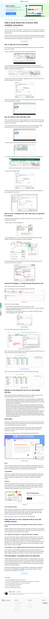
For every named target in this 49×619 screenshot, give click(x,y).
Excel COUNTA (23, 369)
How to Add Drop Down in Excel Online (13, 584)
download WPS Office (15, 516)
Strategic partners (30, 606)
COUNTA (27, 311)
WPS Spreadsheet (17, 19)
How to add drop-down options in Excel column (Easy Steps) (17, 582)
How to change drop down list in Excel (13, 587)
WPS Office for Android (18, 606)
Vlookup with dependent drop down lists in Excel (15, 579)
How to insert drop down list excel (12, 586)
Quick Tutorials (10, 19)
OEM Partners (30, 604)
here (8, 516)
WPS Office (19, 570)
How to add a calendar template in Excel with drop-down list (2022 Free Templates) (22, 581)
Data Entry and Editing (24, 19)
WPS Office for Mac (17, 604)
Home (5, 19)
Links (29, 602)
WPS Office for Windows (18, 602)
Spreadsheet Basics (32, 19)
